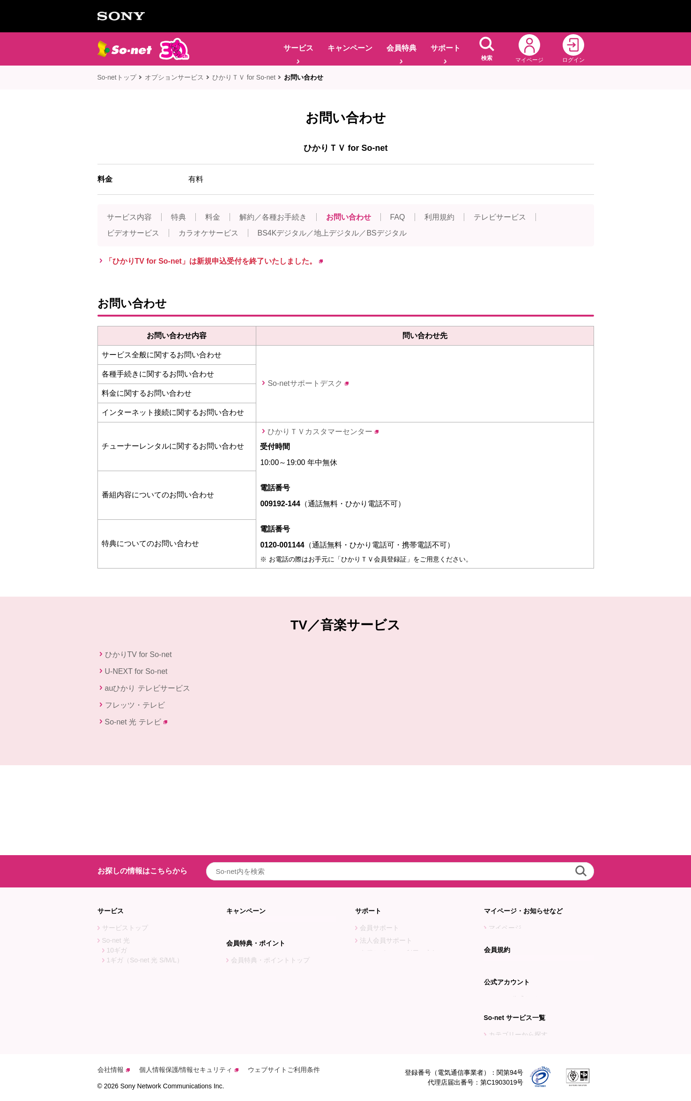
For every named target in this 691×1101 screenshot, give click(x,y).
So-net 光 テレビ (136, 722)
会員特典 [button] (401, 48)
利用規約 (439, 217)
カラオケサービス (208, 233)
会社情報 (113, 1069)
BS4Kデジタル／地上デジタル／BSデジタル (332, 233)
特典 (178, 217)
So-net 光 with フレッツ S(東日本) (151, 908)
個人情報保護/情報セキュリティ (189, 1069)
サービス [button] (298, 48)
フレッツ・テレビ (135, 705)
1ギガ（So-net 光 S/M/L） (145, 870)
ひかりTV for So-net (138, 654)
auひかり (115, 883)
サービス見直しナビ (389, 898)
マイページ (505, 838)
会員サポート (379, 838)
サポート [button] (446, 48)
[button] (487, 49)
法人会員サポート (386, 850)
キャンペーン (349, 48)
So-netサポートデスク (307, 383)
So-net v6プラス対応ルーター (145, 958)
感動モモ (115, 996)
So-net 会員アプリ (387, 946)
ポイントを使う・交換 (264, 906)
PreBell (499, 962)
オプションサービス (174, 77)
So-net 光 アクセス (130, 933)
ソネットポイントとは (264, 931)
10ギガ (117, 860)
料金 (212, 217)
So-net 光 (116, 850)
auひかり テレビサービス (147, 688)
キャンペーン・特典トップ (270, 838)
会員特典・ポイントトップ (270, 881)
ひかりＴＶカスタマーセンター (323, 432)
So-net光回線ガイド (131, 984)
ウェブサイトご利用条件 (284, 1069)
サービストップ (125, 838)
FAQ (397, 217)
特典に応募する (254, 893)
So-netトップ (116, 77)
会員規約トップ (512, 906)
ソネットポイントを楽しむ (270, 919)
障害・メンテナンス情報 (525, 863)
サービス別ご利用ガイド (396, 911)
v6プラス (115, 946)
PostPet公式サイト (516, 949)
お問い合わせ (303, 77)
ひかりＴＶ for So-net (243, 77)
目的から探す (508, 1017)
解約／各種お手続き (273, 217)
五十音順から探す (515, 1030)
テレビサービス (500, 217)
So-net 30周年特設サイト (139, 1009)
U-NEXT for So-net (136, 671)
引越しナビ (376, 885)
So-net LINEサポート (391, 958)
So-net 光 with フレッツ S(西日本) (151, 920)
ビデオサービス (133, 233)
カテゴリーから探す (518, 1005)
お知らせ (502, 850)
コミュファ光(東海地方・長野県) (150, 895)
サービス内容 (129, 217)
